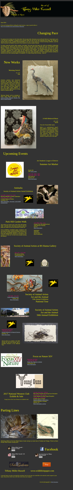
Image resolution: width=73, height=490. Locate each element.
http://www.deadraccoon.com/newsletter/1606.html (12, 26)
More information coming (39, 403)
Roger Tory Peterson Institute (34, 362)
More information (32, 179)
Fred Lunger (34, 171)
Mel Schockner (54, 482)
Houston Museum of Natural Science (11, 332)
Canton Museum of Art (13, 297)
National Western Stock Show (40, 400)
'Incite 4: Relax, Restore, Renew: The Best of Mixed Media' (10, 98)
